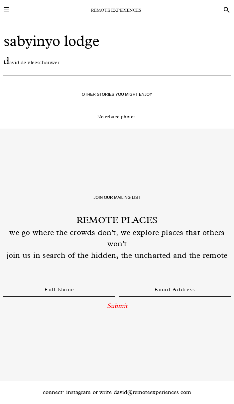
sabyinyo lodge (51, 40)
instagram (78, 392)
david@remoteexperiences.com (152, 392)
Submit (117, 305)
